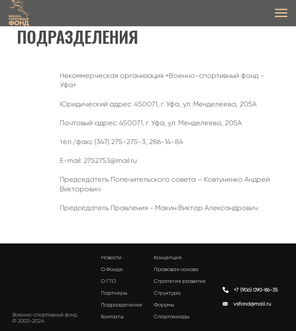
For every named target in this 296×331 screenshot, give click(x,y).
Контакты (112, 316)
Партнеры (114, 293)
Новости (111, 257)
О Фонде (112, 269)
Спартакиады (171, 316)
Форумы (164, 305)
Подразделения (121, 305)
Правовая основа (176, 269)
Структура (167, 293)
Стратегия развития (179, 281)
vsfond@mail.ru (252, 304)
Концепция (167, 257)
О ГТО (108, 281)
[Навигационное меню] (281, 13)
